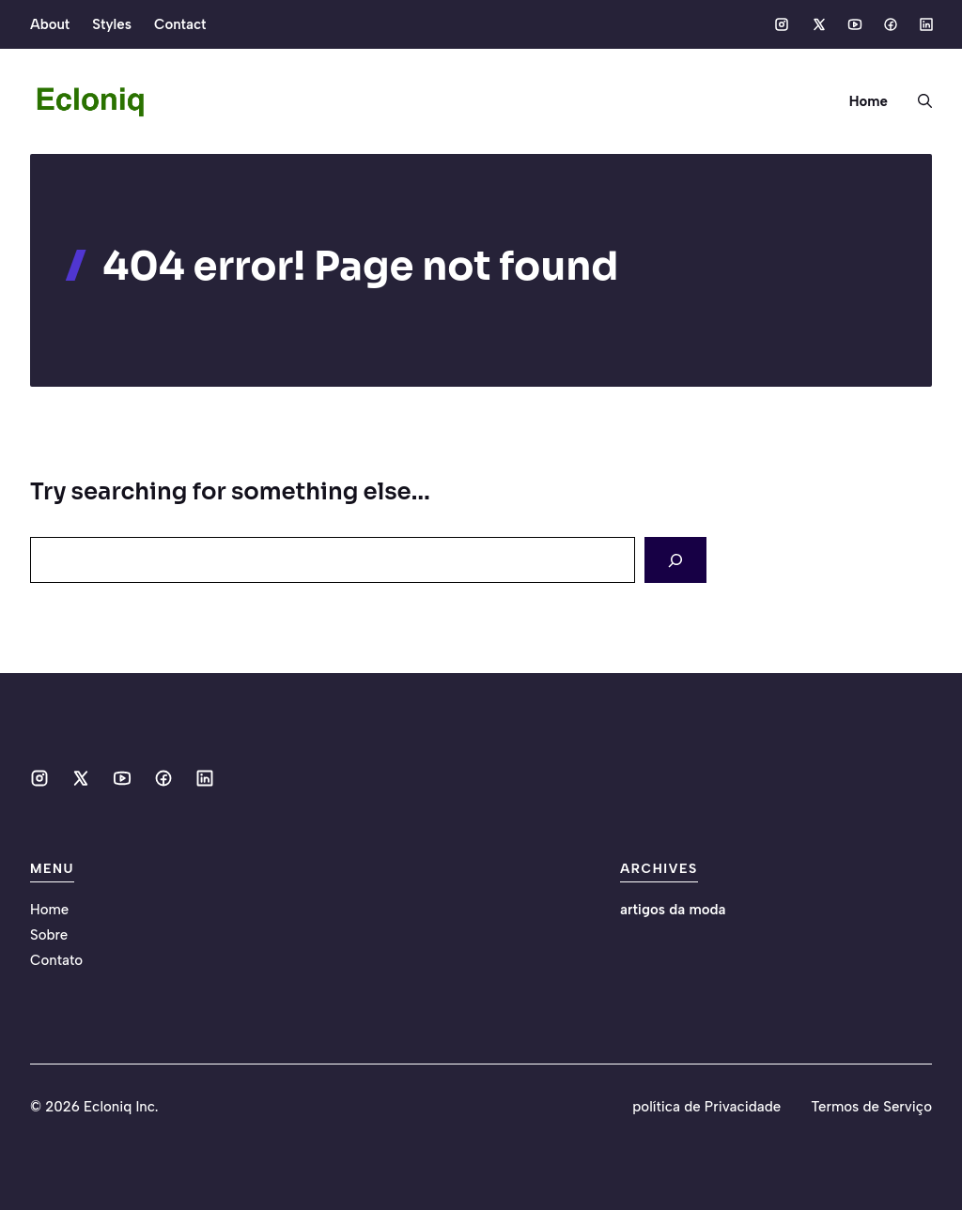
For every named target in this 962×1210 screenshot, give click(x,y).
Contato (56, 960)
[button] (917, 101)
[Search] (675, 560)
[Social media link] (781, 24)
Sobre (49, 935)
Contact (180, 24)
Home (868, 101)
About (50, 24)
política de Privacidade (706, 1106)
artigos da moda (672, 909)
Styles (112, 24)
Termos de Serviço (871, 1106)
